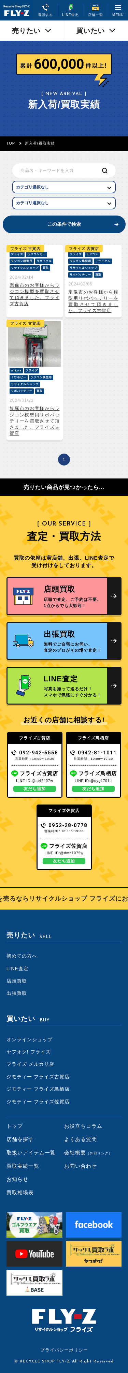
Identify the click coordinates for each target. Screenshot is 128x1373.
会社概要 (88, 1152)
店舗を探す (20, 1139)
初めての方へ (21, 956)
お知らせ (17, 1179)
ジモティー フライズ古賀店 (38, 1076)
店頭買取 (16, 981)
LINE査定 (17, 968)
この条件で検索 (64, 224)
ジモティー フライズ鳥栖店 (38, 1089)
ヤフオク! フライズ (28, 1051)
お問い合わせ (80, 1166)
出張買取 (16, 993)
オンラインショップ (29, 1039)
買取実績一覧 (22, 1166)
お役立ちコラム (83, 1126)
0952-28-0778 (64, 825)
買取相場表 (20, 1192)
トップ (14, 1126)
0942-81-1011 (93, 753)
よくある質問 (80, 1139)
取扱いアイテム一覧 (31, 1152)
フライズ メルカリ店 (30, 1064)
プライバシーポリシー (64, 1350)
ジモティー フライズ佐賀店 (38, 1101)
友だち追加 (35, 788)
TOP (10, 143)
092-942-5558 (34, 753)
